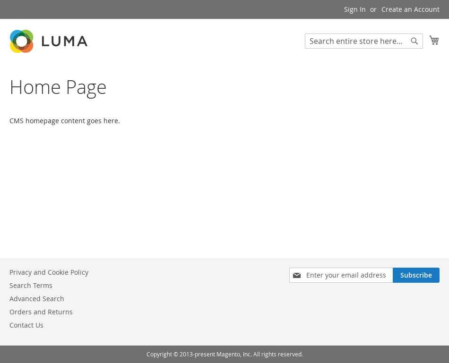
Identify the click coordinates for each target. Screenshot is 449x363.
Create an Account (410, 9)
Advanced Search (36, 298)
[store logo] (49, 41)
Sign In (355, 9)
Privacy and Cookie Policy (48, 272)
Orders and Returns (41, 311)
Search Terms (30, 285)
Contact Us (26, 325)
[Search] (414, 41)
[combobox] (364, 41)
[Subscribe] (416, 275)
